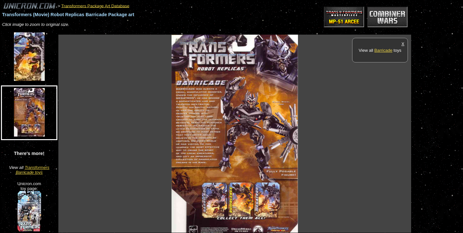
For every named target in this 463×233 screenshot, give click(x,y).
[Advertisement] (176, 31)
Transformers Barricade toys (32, 170)
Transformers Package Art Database (95, 5)
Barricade (383, 50)
